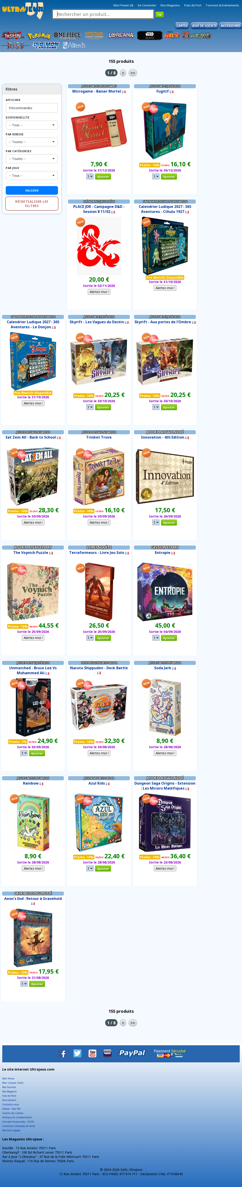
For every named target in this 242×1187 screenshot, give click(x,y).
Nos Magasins (170, 5)
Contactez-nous (10, 1104)
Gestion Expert (165, 547)
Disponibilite (18, 117)
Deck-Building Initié (33, 893)
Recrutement (9, 1100)
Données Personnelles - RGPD (18, 1121)
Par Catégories (18, 151)
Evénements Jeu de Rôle (99, 201)
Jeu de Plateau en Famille (33, 432)
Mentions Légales (11, 1130)
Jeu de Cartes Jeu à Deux (165, 86)
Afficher (13, 100)
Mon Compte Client (12, 1082)
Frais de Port (192, 5)
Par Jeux (12, 168)
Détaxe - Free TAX (11, 1108)
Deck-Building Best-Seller (99, 663)
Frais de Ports (9, 1095)
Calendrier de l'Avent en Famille (165, 201)
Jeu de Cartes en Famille (165, 663)
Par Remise (14, 134)
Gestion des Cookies (12, 1113)
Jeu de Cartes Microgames (99, 86)
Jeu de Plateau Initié (165, 431)
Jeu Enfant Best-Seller (99, 778)
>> (133, 73)
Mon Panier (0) (123, 5)
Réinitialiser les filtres (31, 203)
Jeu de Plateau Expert (33, 547)
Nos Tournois (9, 1087)
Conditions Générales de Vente (18, 1126)
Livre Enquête (99, 547)
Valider (32, 190)
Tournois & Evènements (222, 5)
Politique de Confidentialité (17, 1117)
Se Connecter (147, 5)
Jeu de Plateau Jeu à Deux (33, 663)
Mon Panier (8, 1078)
